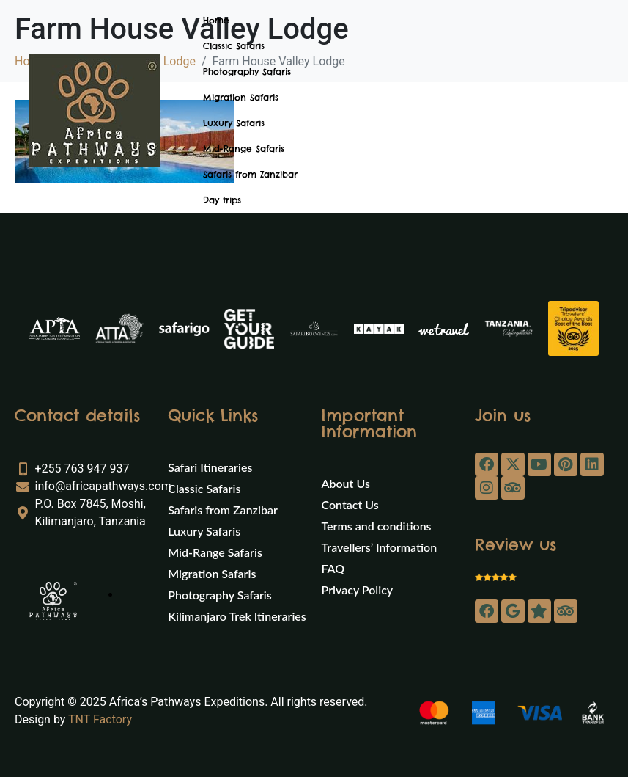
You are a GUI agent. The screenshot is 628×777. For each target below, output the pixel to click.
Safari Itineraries (210, 467)
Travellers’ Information (379, 547)
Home (216, 20)
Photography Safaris (247, 71)
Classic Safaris (234, 45)
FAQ (333, 568)
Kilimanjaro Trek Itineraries (237, 616)
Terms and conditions (377, 526)
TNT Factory (100, 719)
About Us (346, 483)
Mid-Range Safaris (243, 148)
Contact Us (350, 504)
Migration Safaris (240, 97)
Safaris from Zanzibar (250, 174)
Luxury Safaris (234, 122)
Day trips (222, 199)
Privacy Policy (358, 590)
